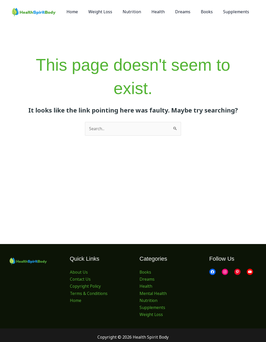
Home (75, 300)
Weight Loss (151, 315)
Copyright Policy (86, 286)
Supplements (152, 307)
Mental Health (153, 293)
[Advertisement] (133, 174)
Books (145, 272)
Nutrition (148, 300)
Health (146, 286)
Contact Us (80, 279)
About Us (79, 272)
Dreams (147, 279)
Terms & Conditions (89, 293)
